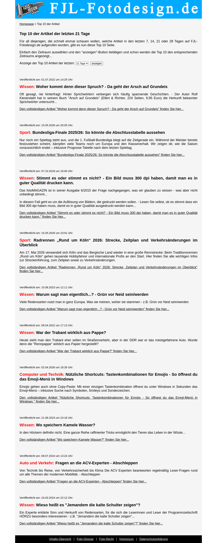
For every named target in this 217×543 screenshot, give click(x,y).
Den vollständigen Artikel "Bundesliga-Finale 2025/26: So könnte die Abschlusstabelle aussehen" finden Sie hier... (102, 155)
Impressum (126, 539)
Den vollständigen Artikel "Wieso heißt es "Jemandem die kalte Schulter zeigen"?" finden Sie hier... (91, 523)
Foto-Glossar (85, 539)
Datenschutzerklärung (153, 539)
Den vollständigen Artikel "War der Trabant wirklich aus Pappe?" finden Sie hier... (78, 351)
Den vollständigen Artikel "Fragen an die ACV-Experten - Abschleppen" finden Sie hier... (83, 481)
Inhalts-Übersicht (60, 539)
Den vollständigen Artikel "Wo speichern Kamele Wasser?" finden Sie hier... (74, 439)
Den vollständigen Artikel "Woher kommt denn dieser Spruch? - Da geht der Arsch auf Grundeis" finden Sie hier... (102, 109)
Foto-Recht (106, 539)
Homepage (27, 24)
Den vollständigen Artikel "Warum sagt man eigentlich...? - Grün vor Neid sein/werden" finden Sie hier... (94, 309)
